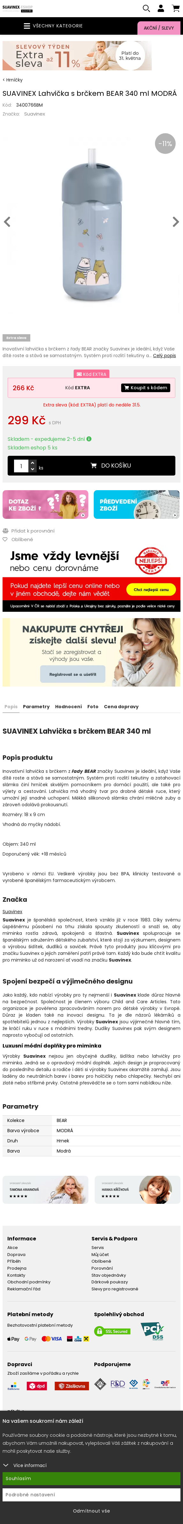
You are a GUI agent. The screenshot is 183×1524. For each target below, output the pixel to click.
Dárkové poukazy (110, 1282)
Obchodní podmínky (28, 1282)
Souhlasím (18, 1478)
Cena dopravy (121, 706)
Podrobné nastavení (30, 1495)
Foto (93, 706)
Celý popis (164, 355)
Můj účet (100, 1255)
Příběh (14, 1261)
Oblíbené (101, 1261)
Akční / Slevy (159, 28)
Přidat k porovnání (29, 530)
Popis (11, 706)
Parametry (36, 706)
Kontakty (16, 1275)
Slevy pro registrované (115, 1289)
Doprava (16, 1255)
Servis (98, 1248)
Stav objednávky (109, 1275)
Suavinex (34, 113)
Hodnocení (68, 706)
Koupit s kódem (145, 388)
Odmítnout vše (91, 1511)
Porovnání (102, 1268)
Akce (12, 1248)
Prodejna (16, 1268)
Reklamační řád (23, 1289)
